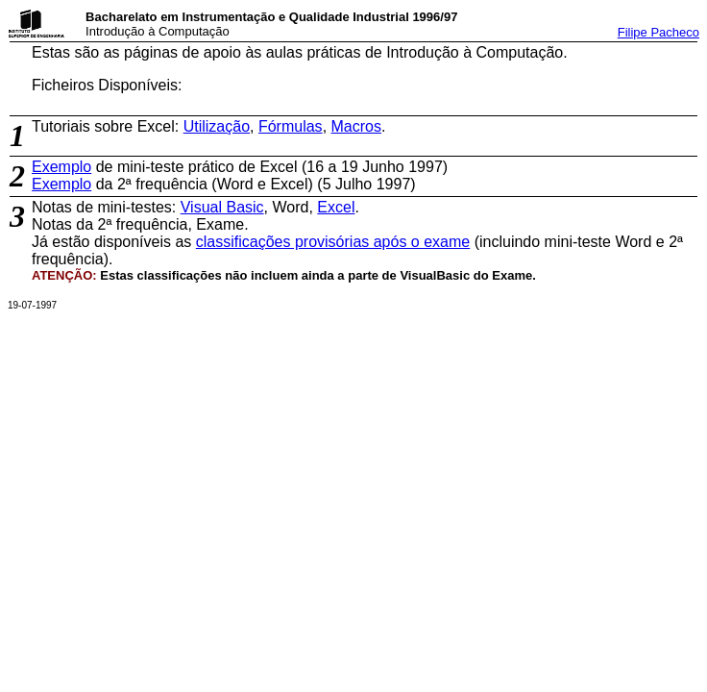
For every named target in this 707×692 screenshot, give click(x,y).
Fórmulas (290, 126)
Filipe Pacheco (658, 32)
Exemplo (61, 167)
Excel (335, 207)
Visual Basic (222, 207)
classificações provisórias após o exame (333, 242)
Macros (356, 126)
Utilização (216, 126)
